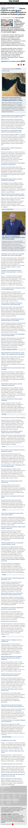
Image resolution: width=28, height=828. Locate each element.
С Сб (19, 17)
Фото (2, 790)
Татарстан (15, 801)
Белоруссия (15, 802)
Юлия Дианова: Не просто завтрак (8, 740)
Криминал (14, 795)
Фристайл (8, 803)
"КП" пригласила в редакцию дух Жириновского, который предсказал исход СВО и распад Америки (13, 237)
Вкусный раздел (6, 736)
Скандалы (6, 3)
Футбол (2, 801)
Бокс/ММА (3, 804)
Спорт (3, 636)
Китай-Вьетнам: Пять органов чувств (9, 621)
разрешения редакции (13, 817)
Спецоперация (2, 3)
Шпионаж (20, 3)
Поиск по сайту (3, 5)
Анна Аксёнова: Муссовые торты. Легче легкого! (11, 763)
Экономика (3, 795)
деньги (4, 7)
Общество (14, 794)
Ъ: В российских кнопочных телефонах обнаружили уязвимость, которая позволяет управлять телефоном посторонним (13, 559)
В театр (2, 798)
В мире (2, 789)
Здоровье (14, 3)
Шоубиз (4, 414)
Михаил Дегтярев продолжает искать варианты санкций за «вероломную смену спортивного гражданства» (11, 658)
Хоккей (2, 802)
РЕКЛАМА (9, 814)
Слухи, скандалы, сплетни (9, 349)
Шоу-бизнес (10, 3)
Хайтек (4, 509)
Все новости (3, 788)
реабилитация (10, 7)
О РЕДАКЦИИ (4, 814)
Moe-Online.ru (4, 58)
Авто (20, 795)
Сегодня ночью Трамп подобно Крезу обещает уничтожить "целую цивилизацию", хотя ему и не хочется (12, 272)
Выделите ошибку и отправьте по (12, 68)
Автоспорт (8, 802)
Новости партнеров (5, 791)
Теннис (2, 803)
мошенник (5, 9)
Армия (18, 3)
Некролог (24, 3)
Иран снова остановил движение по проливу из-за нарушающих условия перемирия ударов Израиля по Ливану (12, 99)
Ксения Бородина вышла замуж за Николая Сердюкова (13, 417)
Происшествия (22, 794)
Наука (3, 446)
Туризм (4, 574)
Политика (3, 794)
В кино (8, 794)
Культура (2, 797)
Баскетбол (8, 801)
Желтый (8, 797)
